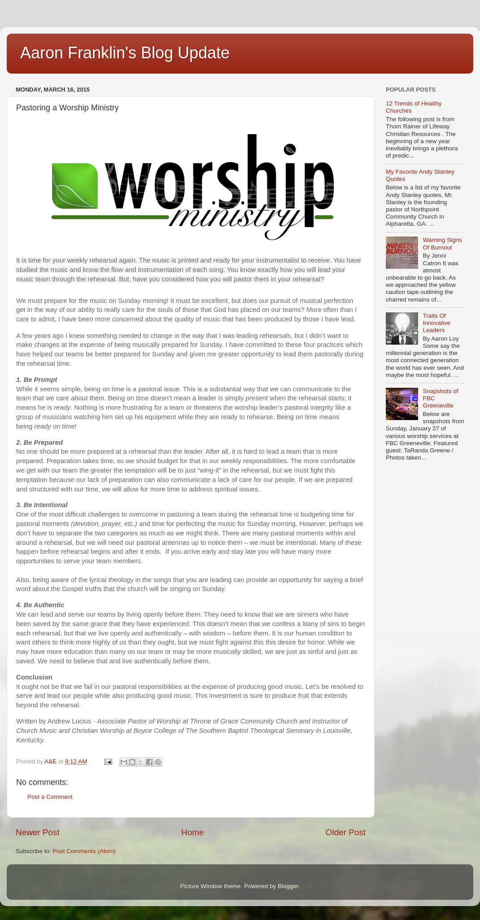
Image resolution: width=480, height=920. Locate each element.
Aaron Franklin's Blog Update (125, 53)
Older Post (346, 832)
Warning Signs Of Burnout (442, 243)
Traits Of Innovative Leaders (436, 322)
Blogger (288, 886)
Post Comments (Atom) (84, 851)
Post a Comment (50, 796)
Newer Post (38, 832)
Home (192, 832)
